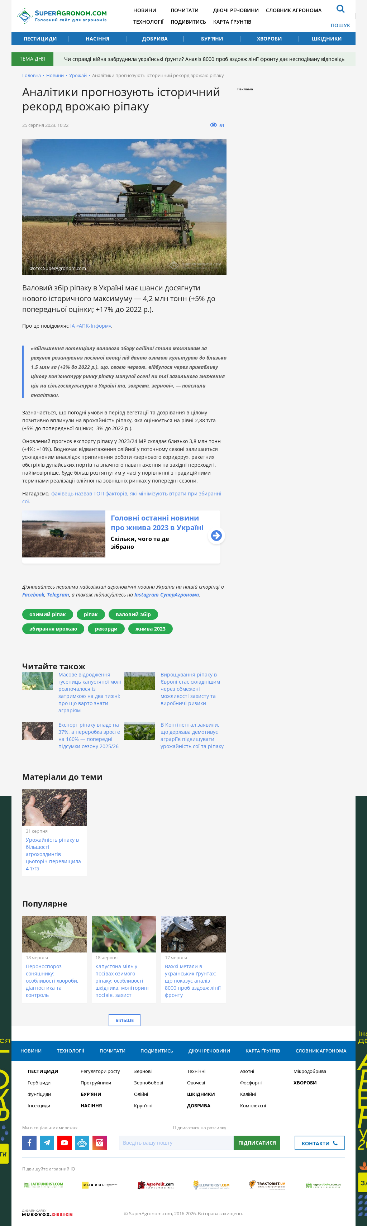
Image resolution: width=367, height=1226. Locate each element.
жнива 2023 (150, 628)
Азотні (247, 1071)
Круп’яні (143, 1106)
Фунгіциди (39, 1094)
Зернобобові (148, 1083)
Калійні (248, 1094)
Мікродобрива (310, 1071)
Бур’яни (212, 38)
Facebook (33, 594)
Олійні (141, 1094)
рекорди (106, 628)
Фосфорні (251, 1083)
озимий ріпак (47, 614)
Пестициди (40, 38)
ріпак (91, 614)
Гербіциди (39, 1083)
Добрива (155, 38)
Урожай (78, 75)
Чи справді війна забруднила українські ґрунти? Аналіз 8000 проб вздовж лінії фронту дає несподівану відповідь (204, 59)
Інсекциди (39, 1106)
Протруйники (96, 1083)
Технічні (196, 1071)
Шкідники (327, 38)
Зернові (143, 1071)
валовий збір (133, 614)
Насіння (97, 38)
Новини (144, 10)
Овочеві (196, 1083)
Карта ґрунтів (232, 21)
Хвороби (269, 38)
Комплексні (253, 1106)
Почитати (185, 10)
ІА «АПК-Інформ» (90, 325)
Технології (148, 21)
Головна (31, 75)
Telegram (58, 594)
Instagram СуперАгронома (166, 594)
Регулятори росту (100, 1071)
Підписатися (257, 1142)
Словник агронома (293, 10)
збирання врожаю (53, 628)
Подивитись (188, 21)
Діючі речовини (236, 10)
